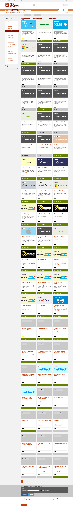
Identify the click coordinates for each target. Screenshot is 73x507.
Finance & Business (9, 42)
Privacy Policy (47, 490)
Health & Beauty (9, 49)
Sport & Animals (9, 60)
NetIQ (29, 499)
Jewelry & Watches (9, 56)
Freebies (21, 10)
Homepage (6, 12)
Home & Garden (9, 51)
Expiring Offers (8, 28)
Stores (9, 10)
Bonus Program (39, 500)
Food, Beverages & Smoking (10, 44)
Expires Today (8, 26)
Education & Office (9, 37)
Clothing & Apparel (9, 35)
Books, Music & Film (9, 33)
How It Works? (66, 12)
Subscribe (42, 490)
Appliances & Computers (10, 31)
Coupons (15, 10)
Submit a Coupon (55, 499)
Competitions (28, 10)
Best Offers (8, 24)
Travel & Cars (8, 63)
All (7, 22)
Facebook (25, 494)
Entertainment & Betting (10, 40)
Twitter (31, 494)
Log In (66, 9)
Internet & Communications (10, 53)
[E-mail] (30, 490)
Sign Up (60, 9)
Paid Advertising (55, 500)
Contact (38, 499)
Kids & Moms (8, 58)
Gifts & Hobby (8, 47)
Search (66, 5)
